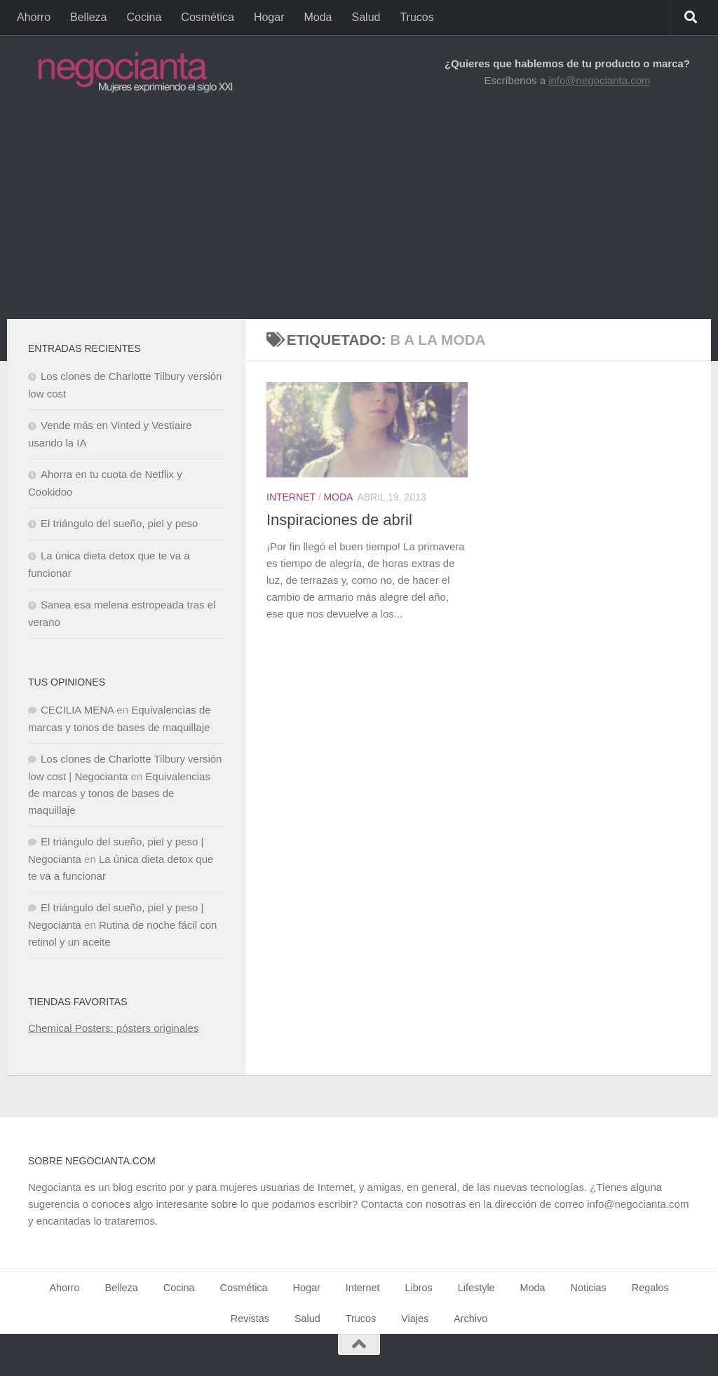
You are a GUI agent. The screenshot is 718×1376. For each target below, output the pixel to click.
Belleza (88, 17)
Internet (291, 497)
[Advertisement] (359, 214)
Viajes (414, 1318)
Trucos (416, 17)
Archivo (470, 1318)
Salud (366, 17)
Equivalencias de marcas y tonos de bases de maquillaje (119, 793)
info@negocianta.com (599, 80)
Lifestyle (476, 1287)
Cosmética (207, 17)
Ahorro (33, 17)
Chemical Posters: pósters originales (113, 1028)
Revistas (250, 1318)
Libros (419, 1287)
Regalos (650, 1287)
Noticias (589, 1287)
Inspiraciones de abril (339, 520)
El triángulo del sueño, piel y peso (119, 523)
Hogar (269, 17)
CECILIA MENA (77, 710)
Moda (318, 17)
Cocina (144, 17)
